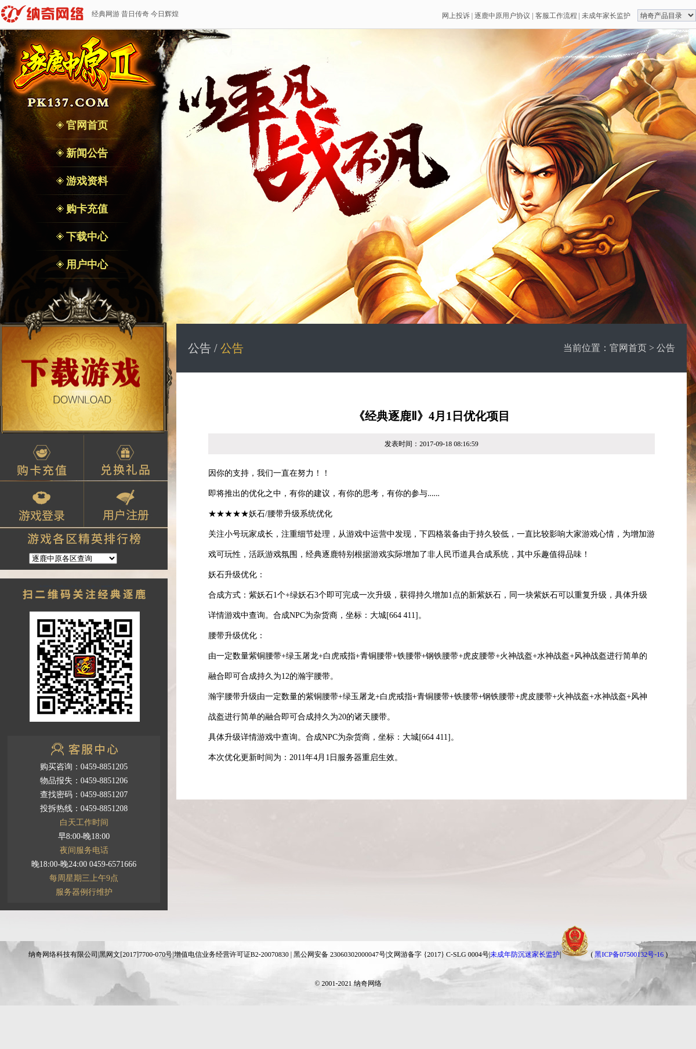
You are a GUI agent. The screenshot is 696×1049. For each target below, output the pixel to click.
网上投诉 (456, 16)
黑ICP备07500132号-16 (629, 954)
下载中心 (86, 237)
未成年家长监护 (606, 16)
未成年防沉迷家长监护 (525, 954)
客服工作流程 (556, 16)
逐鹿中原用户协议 (502, 16)
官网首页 (86, 125)
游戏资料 (86, 181)
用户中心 (86, 264)
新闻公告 (86, 153)
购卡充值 (86, 209)
